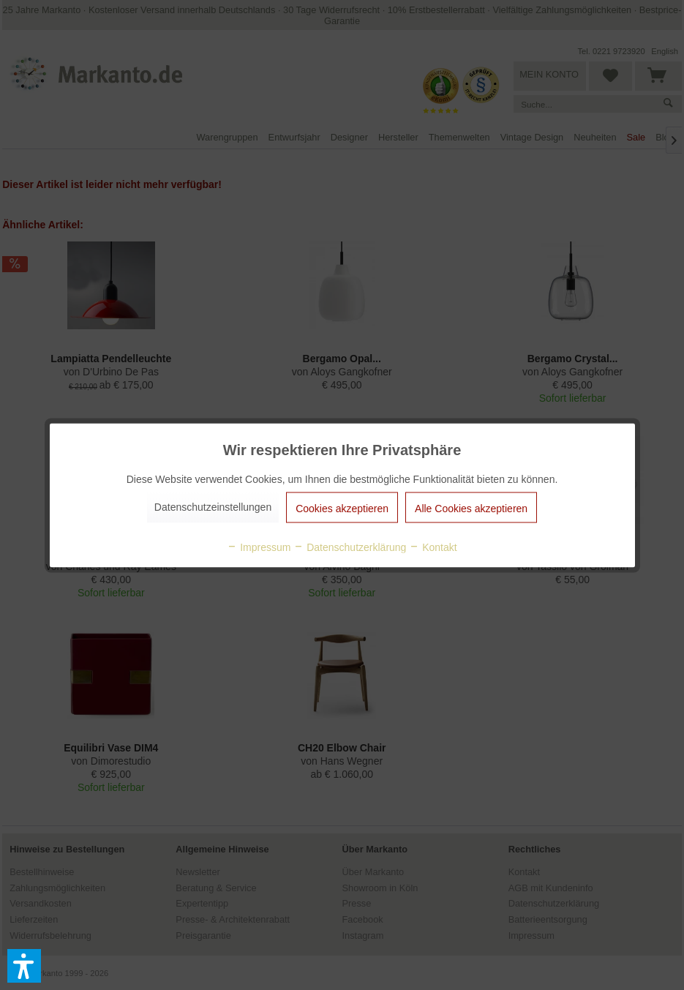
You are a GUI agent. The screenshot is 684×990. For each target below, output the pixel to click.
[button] (24, 966)
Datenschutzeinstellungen (212, 506)
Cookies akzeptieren (342, 508)
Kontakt (432, 546)
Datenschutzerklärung (349, 546)
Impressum (258, 546)
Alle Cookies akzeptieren (471, 508)
